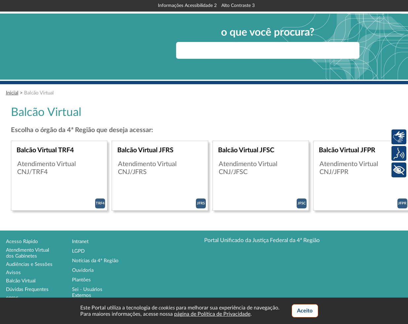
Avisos (13, 272)
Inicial (12, 92)
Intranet (80, 241)
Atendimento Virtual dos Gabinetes (27, 253)
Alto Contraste (238, 5)
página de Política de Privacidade (212, 314)
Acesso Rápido (22, 241)
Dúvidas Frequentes (27, 289)
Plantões (81, 279)
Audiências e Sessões (29, 264)
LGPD (78, 251)
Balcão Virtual (39, 92)
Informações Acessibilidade (187, 5)
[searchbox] (267, 50)
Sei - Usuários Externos (87, 292)
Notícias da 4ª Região (95, 260)
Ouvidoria (82, 270)
